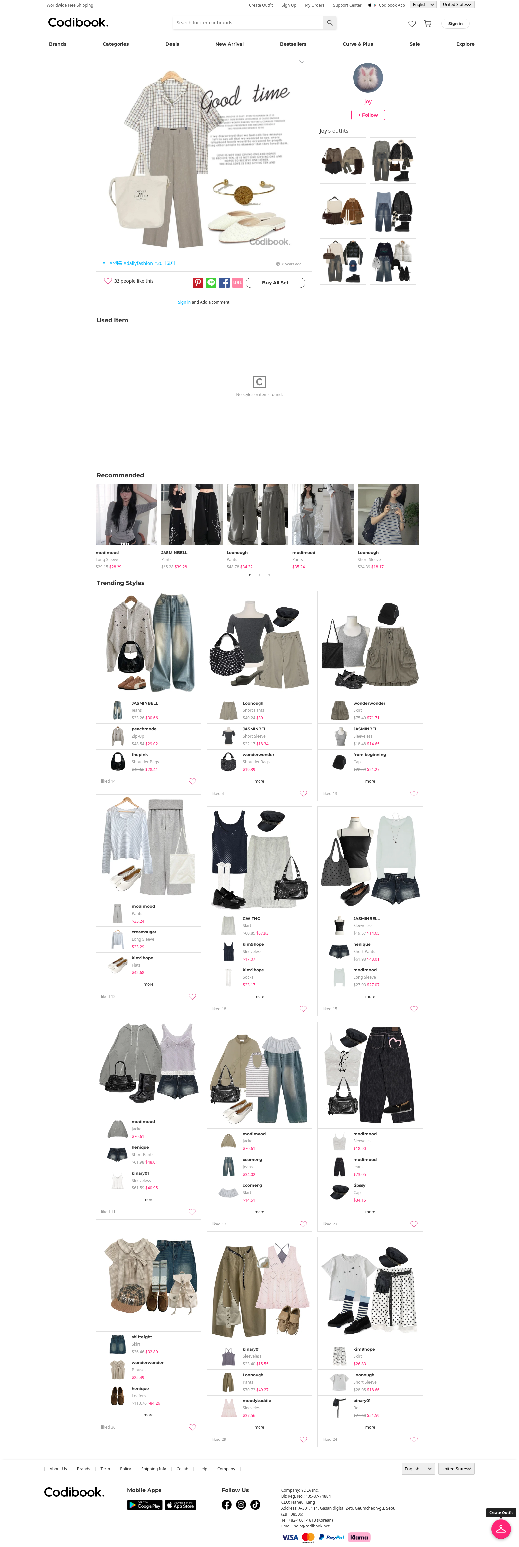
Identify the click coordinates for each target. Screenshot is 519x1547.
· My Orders (313, 5)
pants (166, 559)
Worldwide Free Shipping (70, 5)
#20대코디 (164, 263)
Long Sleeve (107, 559)
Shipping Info (153, 1469)
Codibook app (392, 5)
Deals (172, 44)
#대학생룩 (112, 263)
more (259, 781)
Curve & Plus (358, 44)
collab (182, 1469)
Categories (116, 44)
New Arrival (229, 44)
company (226, 1469)
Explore (465, 44)
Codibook (78, 22)
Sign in (184, 302)
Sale (415, 44)
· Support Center (346, 5)
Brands (57, 44)
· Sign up (288, 5)
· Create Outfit (260, 5)
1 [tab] (249, 574)
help (203, 1469)
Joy (368, 101)
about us (58, 1469)
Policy (125, 1469)
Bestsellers (293, 44)
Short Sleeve (369, 559)
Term (105, 1469)
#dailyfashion (138, 263)
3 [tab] (269, 574)
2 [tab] (259, 574)
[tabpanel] (128, 525)
